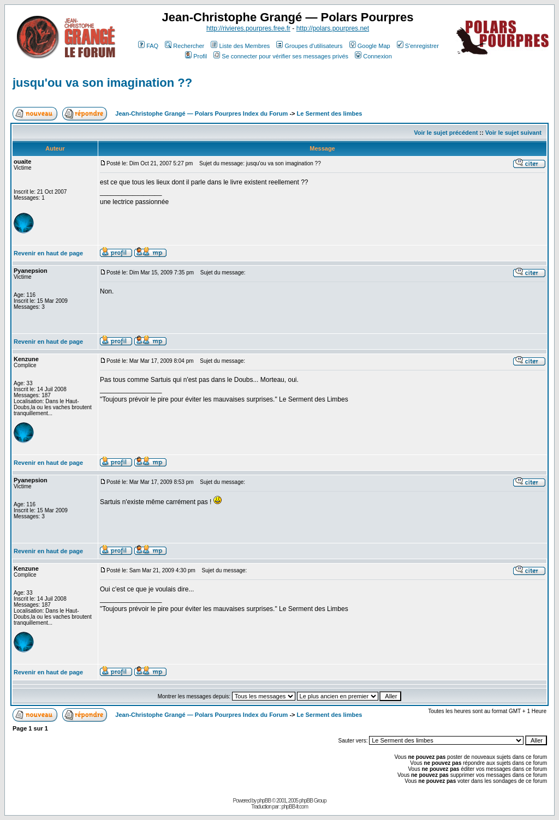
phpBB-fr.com (294, 807)
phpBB (264, 801)
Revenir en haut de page (48, 253)
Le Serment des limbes (329, 113)
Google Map (369, 46)
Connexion (373, 56)
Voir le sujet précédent (446, 132)
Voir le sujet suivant (513, 132)
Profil (196, 56)
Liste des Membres (240, 46)
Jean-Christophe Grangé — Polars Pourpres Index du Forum (201, 113)
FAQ (148, 46)
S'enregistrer (418, 46)
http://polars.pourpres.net (332, 28)
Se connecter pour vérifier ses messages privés (280, 56)
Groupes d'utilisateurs (309, 46)
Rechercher (184, 46)
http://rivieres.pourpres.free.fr (248, 28)
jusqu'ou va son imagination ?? (102, 82)
